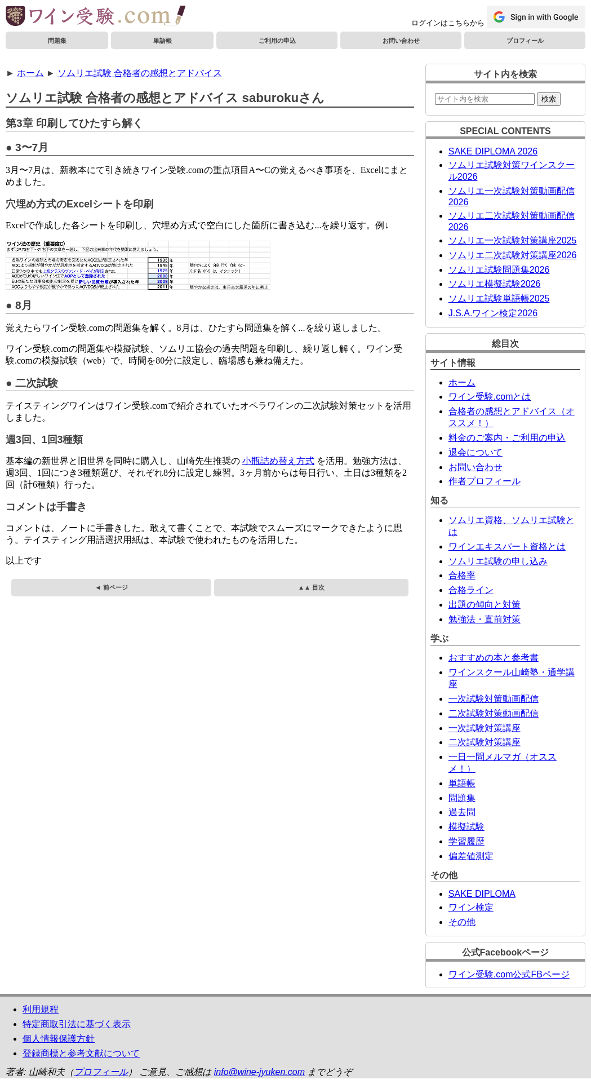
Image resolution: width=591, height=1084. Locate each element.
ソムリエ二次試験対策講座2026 (512, 255)
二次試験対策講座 (484, 742)
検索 (548, 99)
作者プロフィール (484, 481)
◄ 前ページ (111, 587)
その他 (462, 922)
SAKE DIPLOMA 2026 (492, 151)
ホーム (30, 73)
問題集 (57, 40)
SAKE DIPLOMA (482, 894)
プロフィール (525, 40)
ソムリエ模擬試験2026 (494, 284)
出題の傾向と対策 (484, 604)
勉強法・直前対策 (484, 619)
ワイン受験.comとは (489, 396)
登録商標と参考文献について (81, 1053)
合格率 (462, 575)
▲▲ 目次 (311, 587)
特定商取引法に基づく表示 (77, 1024)
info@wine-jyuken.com (259, 1072)
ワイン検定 (471, 907)
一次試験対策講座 (484, 728)
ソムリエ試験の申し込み (498, 561)
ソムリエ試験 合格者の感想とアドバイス (139, 73)
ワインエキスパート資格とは (507, 546)
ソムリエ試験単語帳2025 (499, 298)
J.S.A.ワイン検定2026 (492, 313)
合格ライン (471, 590)
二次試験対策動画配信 (493, 713)
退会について (475, 452)
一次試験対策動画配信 (493, 699)
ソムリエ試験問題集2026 (499, 270)
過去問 (462, 812)
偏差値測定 (471, 856)
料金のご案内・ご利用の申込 (507, 438)
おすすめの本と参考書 (493, 657)
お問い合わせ (401, 40)
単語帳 (162, 40)
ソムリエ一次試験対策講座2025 (512, 240)
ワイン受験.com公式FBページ (509, 974)
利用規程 (41, 1009)
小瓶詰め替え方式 (278, 461)
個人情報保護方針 (59, 1038)
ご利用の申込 (277, 40)
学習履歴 (466, 841)
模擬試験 (466, 826)
